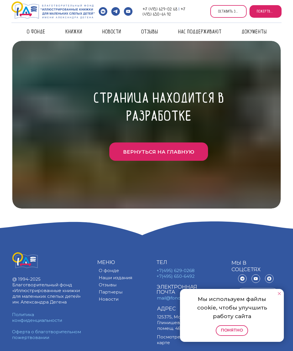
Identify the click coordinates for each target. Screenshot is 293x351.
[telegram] (115, 11)
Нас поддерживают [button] (199, 31)
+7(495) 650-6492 (176, 276)
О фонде (109, 270)
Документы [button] (254, 31)
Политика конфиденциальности (37, 317)
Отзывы (149, 31)
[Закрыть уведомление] (279, 293)
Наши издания (115, 277)
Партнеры (110, 292)
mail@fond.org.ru (175, 298)
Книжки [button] (73, 31)
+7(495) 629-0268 (176, 270)
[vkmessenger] (103, 11)
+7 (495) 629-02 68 (159, 8)
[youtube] (128, 11)
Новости (111, 31)
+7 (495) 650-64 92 (163, 11)
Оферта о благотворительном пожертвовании (46, 334)
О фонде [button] (36, 31)
